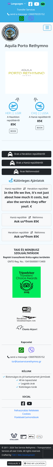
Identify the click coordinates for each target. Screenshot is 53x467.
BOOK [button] (13, 131)
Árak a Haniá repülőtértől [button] (26, 163)
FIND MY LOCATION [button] (34, 463)
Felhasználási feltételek (26, 410)
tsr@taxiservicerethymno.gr (26, 361)
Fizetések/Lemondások (26, 417)
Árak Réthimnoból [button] (26, 171)
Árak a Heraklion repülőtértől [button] (26, 154)
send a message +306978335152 (27, 14)
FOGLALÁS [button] (14, 463)
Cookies (26, 413)
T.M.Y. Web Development (23, 455)
